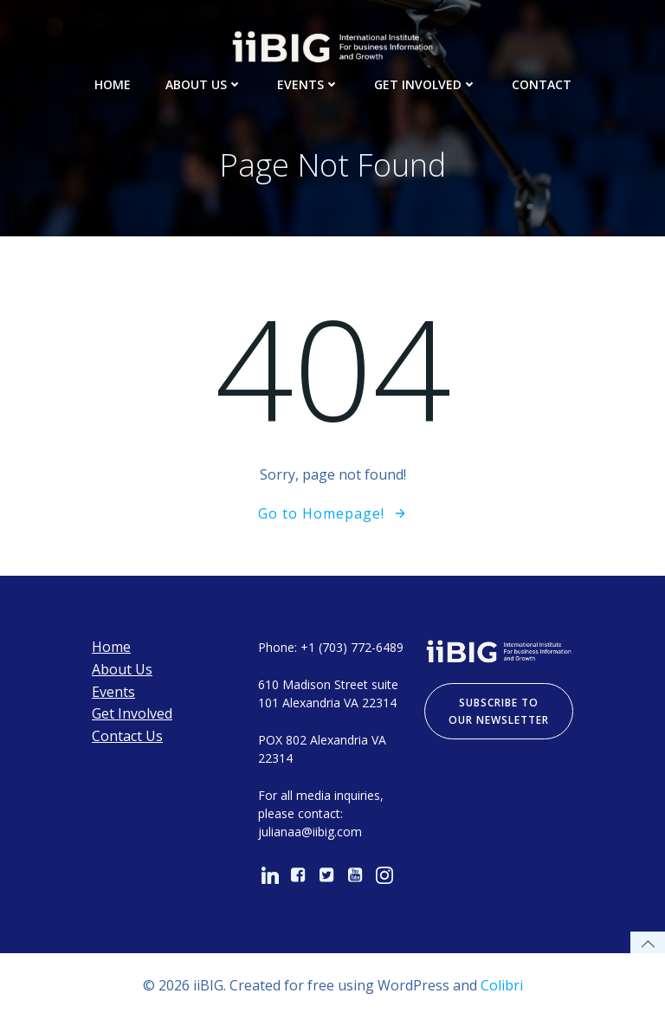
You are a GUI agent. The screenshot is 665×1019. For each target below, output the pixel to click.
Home (112, 84)
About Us (203, 84)
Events (308, 84)
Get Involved (425, 84)
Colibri (502, 985)
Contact (541, 84)
